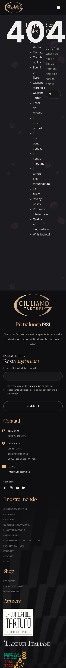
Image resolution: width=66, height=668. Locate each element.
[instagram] (11, 488)
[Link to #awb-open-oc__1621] (58, 7)
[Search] (50, 94)
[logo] (14, 3)
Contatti (38, 52)
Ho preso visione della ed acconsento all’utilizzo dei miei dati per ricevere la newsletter (32, 390)
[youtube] (17, 488)
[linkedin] (23, 488)
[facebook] (4, 488)
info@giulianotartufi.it (19, 471)
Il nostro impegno (39, 158)
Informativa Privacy (39, 386)
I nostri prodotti (38, 123)
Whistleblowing (43, 234)
